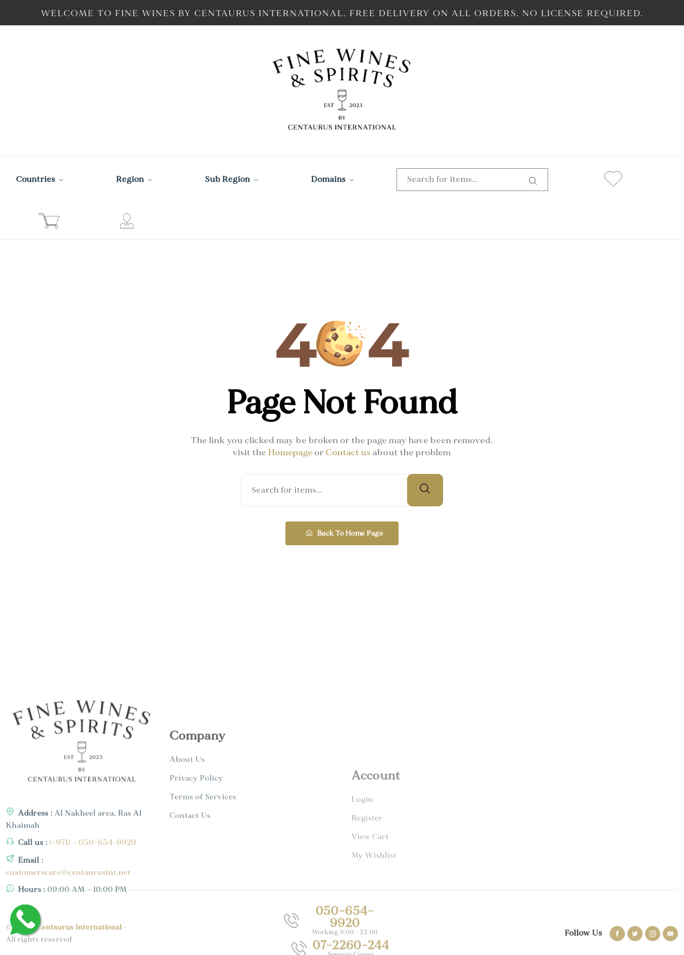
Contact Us (190, 894)
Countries (40, 179)
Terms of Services (203, 875)
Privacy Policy (196, 857)
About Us (187, 838)
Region (134, 179)
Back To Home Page (344, 533)
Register (367, 891)
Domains (332, 179)
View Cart (370, 910)
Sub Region (232, 179)
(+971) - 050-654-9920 (91, 904)
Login (362, 872)
